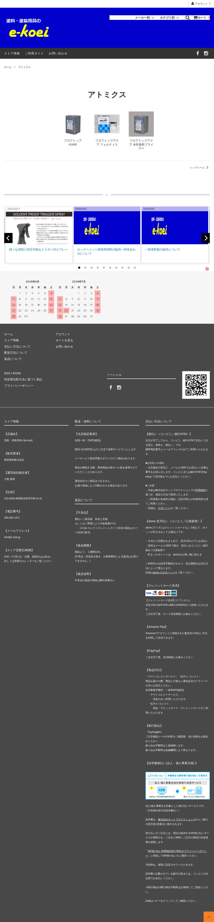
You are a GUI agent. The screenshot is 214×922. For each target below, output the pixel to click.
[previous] (8, 238)
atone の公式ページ (164, 572)
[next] (205, 238)
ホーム (8, 67)
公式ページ (164, 508)
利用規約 (201, 490)
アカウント (201, 3)
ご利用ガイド (34, 53)
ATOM (17, 373)
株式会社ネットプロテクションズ (177, 819)
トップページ (200, 167)
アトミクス (24, 67)
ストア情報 (12, 53)
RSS (7, 373)
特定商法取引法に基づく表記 (23, 379)
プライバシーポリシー (18, 385)
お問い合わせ (58, 53)
